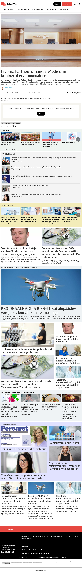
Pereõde (20, 9)
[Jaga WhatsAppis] (80, 93)
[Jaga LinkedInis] (72, 93)
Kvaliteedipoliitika (37, 562)
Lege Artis (11, 9)
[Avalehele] (27, 4)
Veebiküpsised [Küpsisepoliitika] (6, 563)
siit (16, 150)
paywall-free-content (8, 123)
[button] (78, 139)
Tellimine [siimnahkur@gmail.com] (25, 546)
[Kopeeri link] (77, 93)
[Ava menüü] (79, 4)
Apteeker (27, 9)
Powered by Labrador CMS (41, 570)
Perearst (4, 9)
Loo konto (67, 4)
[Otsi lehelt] (74, 4)
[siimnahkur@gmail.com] (31, 550)
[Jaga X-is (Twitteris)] (70, 93)
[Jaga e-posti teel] (75, 93)
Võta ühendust (6, 562)
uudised (18, 123)
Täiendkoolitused (51, 9)
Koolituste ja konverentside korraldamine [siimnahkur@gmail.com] (35, 553)
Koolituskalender (38, 9)
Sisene (57, 4)
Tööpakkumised (64, 9)
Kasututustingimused (16, 562)
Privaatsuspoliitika (27, 562)
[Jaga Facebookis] (68, 93)
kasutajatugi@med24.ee (8, 549)
